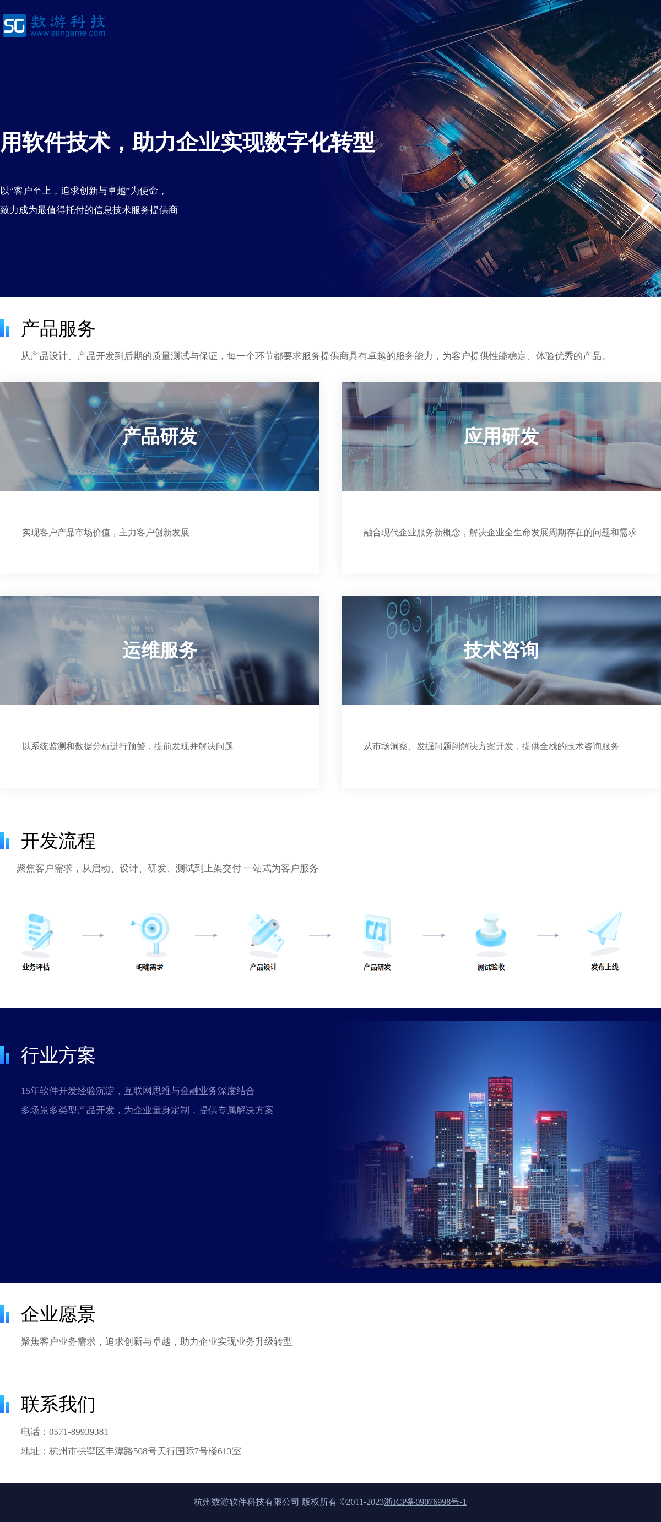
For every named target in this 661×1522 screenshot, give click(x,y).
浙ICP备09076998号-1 (425, 1502)
